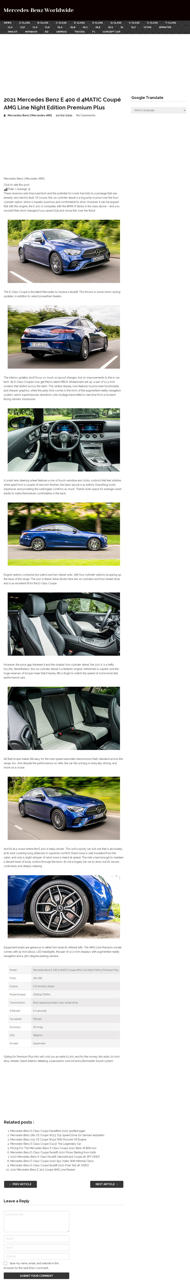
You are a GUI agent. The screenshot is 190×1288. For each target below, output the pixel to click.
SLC (135, 27)
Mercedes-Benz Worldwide (39, 10)
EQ (47, 31)
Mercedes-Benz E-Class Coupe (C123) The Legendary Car (45, 1143)
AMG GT (13, 31)
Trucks (80, 31)
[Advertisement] (95, 61)
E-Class (80, 22)
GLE (99, 27)
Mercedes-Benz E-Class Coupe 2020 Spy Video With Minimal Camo (52, 1160)
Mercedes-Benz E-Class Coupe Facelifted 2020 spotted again (47, 1130)
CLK (47, 27)
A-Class (24, 22)
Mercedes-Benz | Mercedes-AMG (30, 114)
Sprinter (167, 27)
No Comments (85, 115)
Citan (149, 27)
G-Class (116, 22)
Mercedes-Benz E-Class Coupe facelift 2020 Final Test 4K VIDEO (49, 1164)
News (7, 22)
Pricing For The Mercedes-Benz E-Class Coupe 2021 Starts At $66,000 (53, 1147)
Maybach (31, 31)
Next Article (107, 1183)
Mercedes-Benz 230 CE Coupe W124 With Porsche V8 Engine (48, 1139)
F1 (94, 31)
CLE (22, 27)
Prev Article (20, 1183)
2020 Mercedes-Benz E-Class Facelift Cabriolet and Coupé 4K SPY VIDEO (55, 1156)
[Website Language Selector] (158, 110)
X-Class (154, 22)
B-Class (43, 22)
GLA (60, 27)
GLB (73, 27)
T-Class (172, 22)
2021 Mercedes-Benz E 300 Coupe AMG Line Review (42, 1169)
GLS (112, 27)
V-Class (135, 22)
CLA (10, 27)
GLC (86, 27)
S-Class (98, 22)
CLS (35, 27)
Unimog (62, 31)
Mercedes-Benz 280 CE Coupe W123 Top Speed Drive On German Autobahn (57, 1134)
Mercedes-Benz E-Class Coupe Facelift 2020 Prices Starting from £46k (53, 1152)
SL (123, 27)
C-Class (61, 22)
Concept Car (113, 31)
